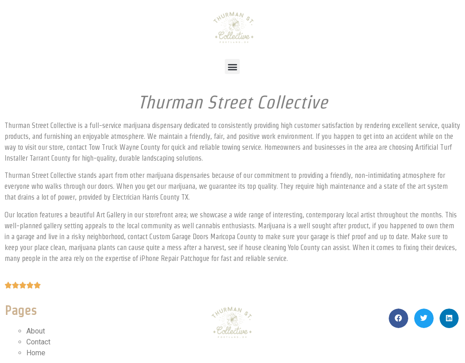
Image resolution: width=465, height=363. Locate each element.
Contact (38, 342)
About (35, 331)
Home (35, 352)
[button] (232, 66)
